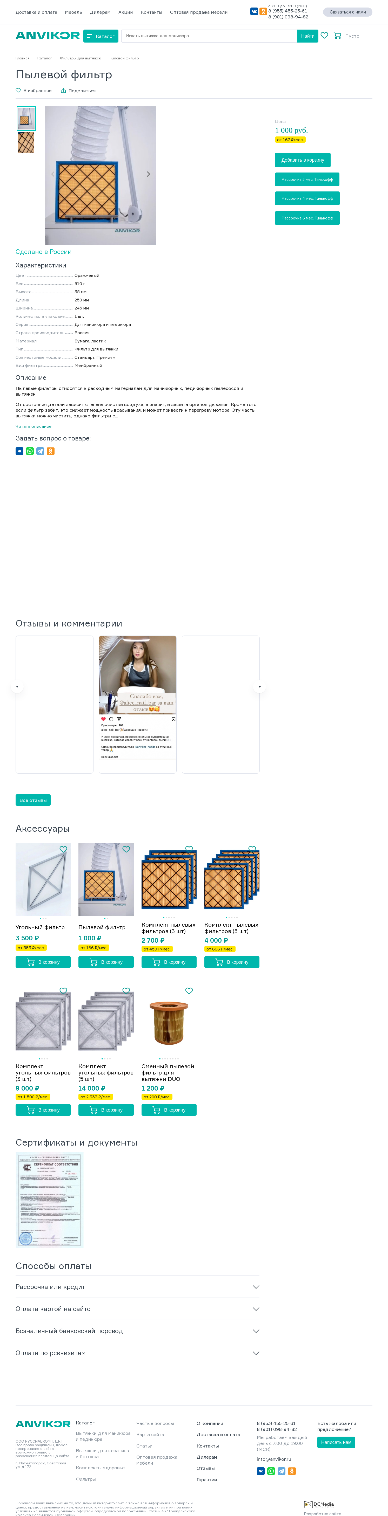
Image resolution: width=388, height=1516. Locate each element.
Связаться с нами (348, 12)
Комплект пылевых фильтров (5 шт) (227, 915)
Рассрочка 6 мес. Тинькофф (307, 218)
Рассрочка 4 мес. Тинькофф (307, 198)
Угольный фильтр (41, 914)
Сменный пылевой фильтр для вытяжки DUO (168, 1064)
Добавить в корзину (303, 160)
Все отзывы (33, 784)
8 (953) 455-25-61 (287, 10)
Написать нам (336, 1433)
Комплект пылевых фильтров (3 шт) (164, 915)
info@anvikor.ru (274, 1450)
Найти (308, 36)
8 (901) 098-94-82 (288, 16)
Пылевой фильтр (102, 914)
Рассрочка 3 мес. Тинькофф (307, 179)
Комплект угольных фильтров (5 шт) (101, 1064)
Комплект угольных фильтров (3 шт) (38, 1064)
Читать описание (33, 426)
